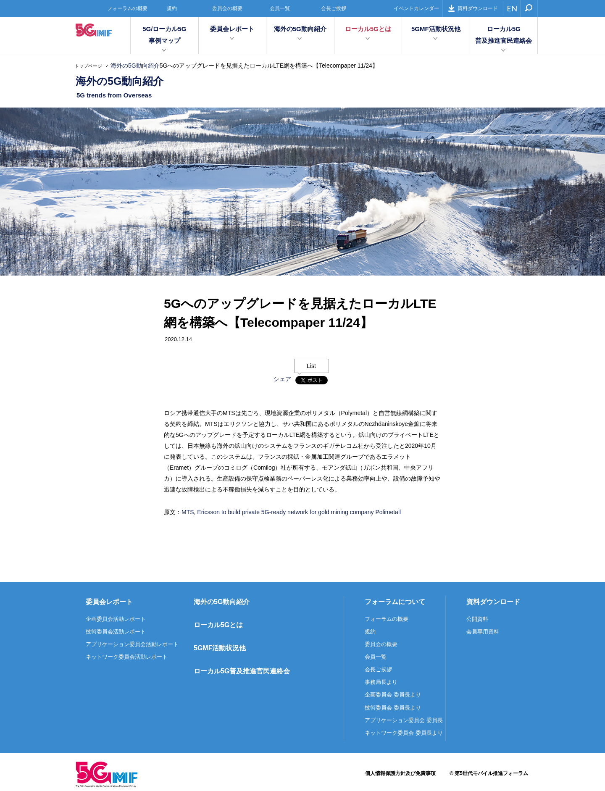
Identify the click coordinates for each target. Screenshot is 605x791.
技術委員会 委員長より (393, 707)
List (311, 366)
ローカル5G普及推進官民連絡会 (503, 34)
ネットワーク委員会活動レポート (127, 657)
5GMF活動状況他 (435, 28)
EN (512, 8)
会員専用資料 (482, 631)
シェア (282, 379)
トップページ (88, 65)
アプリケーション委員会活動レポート (132, 644)
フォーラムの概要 (127, 8)
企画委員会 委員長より (393, 694)
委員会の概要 (227, 8)
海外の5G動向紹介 (300, 28)
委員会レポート (232, 28)
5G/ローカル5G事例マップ (164, 34)
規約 (172, 8)
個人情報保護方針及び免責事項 (400, 773)
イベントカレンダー (416, 8)
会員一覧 (280, 8)
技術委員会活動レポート (116, 631)
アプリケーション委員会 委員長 (404, 720)
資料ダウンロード (473, 8)
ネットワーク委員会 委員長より (404, 733)
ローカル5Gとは (368, 28)
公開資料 (477, 619)
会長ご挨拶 (333, 8)
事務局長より (381, 682)
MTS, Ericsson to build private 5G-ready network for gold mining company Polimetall (291, 512)
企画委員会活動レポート (116, 619)
